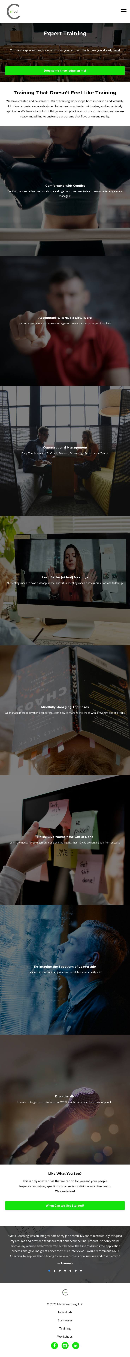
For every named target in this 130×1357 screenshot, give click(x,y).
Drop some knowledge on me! (65, 71)
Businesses (65, 1320)
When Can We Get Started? (65, 1205)
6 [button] (76, 1271)
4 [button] (65, 1271)
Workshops (65, 1337)
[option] (65, 1249)
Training (65, 1328)
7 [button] (81, 1271)
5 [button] (70, 1271)
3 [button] (60, 1271)
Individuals (65, 1312)
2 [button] (54, 1271)
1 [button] (49, 1271)
